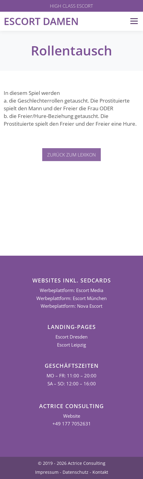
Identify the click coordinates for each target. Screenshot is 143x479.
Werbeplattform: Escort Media (71, 290)
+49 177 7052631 (71, 423)
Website (71, 416)
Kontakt (100, 472)
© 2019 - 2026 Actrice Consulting (71, 463)
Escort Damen (41, 21)
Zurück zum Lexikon (71, 155)
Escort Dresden (71, 337)
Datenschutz (75, 472)
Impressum (47, 472)
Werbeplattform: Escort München (71, 298)
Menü (134, 21)
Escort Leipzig (71, 345)
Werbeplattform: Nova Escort (71, 306)
